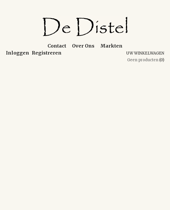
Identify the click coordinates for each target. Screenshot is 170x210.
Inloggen (17, 53)
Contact (57, 46)
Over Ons (83, 46)
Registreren (47, 53)
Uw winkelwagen (145, 53)
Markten (111, 46)
